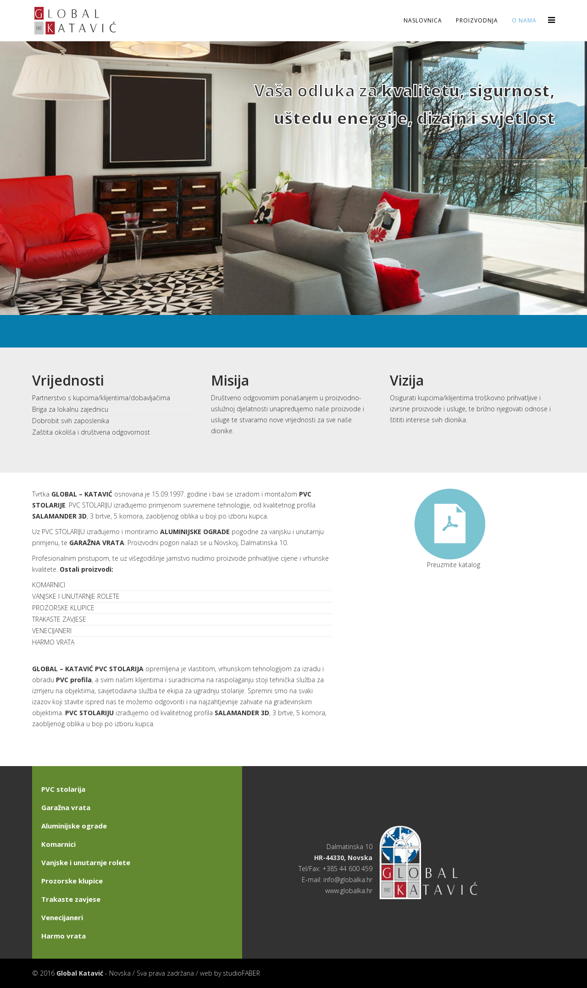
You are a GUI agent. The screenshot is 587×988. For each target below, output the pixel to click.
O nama (524, 20)
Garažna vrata (65, 807)
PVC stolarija (63, 789)
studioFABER (241, 973)
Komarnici (58, 844)
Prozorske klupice (72, 880)
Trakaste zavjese (70, 899)
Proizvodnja (477, 20)
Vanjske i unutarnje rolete (85, 862)
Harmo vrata (63, 935)
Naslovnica (423, 20)
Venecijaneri (62, 917)
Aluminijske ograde (74, 825)
